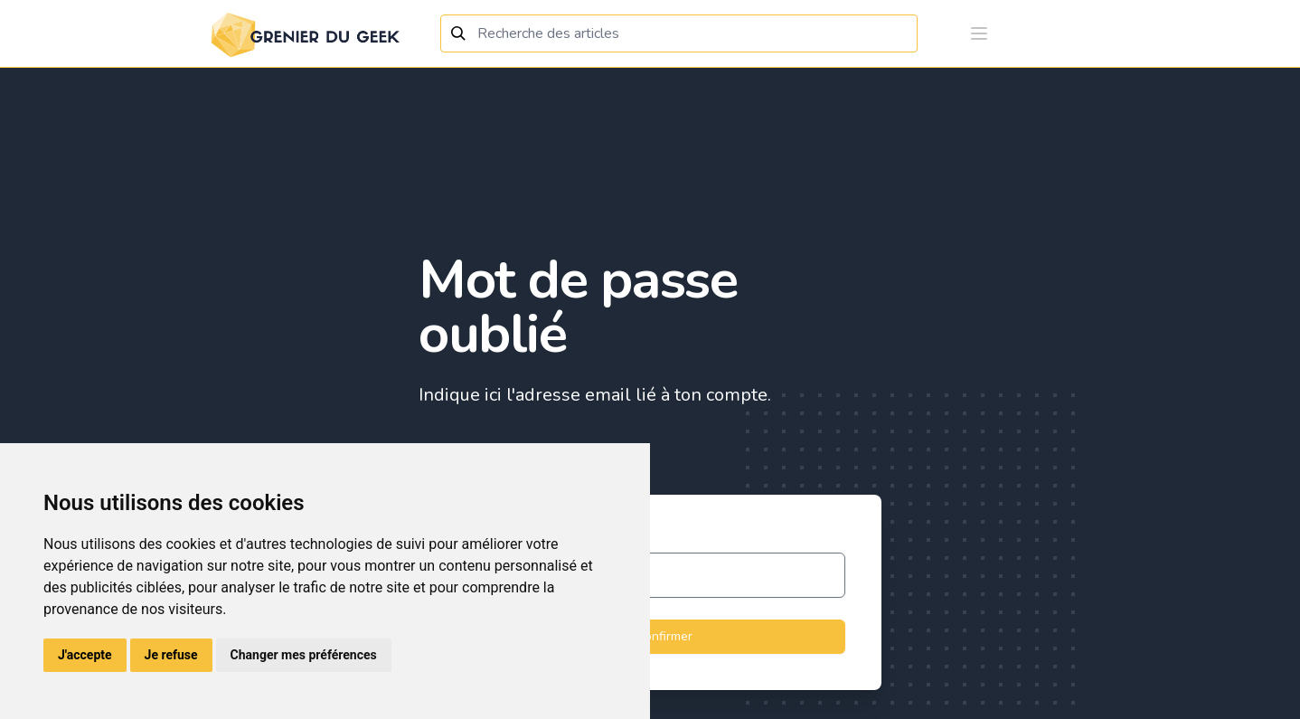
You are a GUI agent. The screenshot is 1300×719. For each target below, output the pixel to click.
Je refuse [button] (171, 655)
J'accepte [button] (85, 655)
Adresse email (496, 539)
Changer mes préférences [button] (304, 655)
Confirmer (650, 637)
